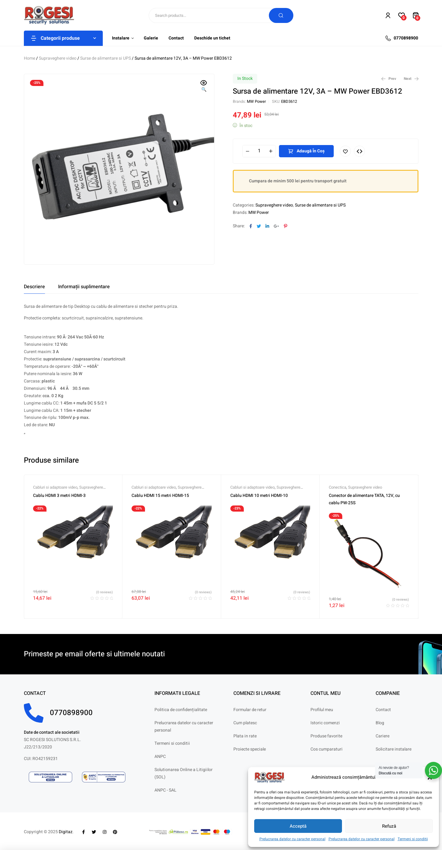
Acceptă (298, 826)
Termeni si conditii (413, 839)
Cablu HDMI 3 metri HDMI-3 (59, 495)
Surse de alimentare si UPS (105, 58)
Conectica (337, 487)
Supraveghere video (57, 58)
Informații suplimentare (84, 286)
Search (281, 15)
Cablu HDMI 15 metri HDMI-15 (160, 495)
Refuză (389, 826)
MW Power (256, 101)
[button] (203, 86)
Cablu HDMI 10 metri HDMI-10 (259, 495)
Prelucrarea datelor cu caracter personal (292, 839)
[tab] (34, 286)
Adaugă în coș (311, 151)
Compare (359, 151)
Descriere (34, 286)
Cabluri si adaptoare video (55, 487)
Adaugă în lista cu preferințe (345, 151)
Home (29, 58)
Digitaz (65, 832)
